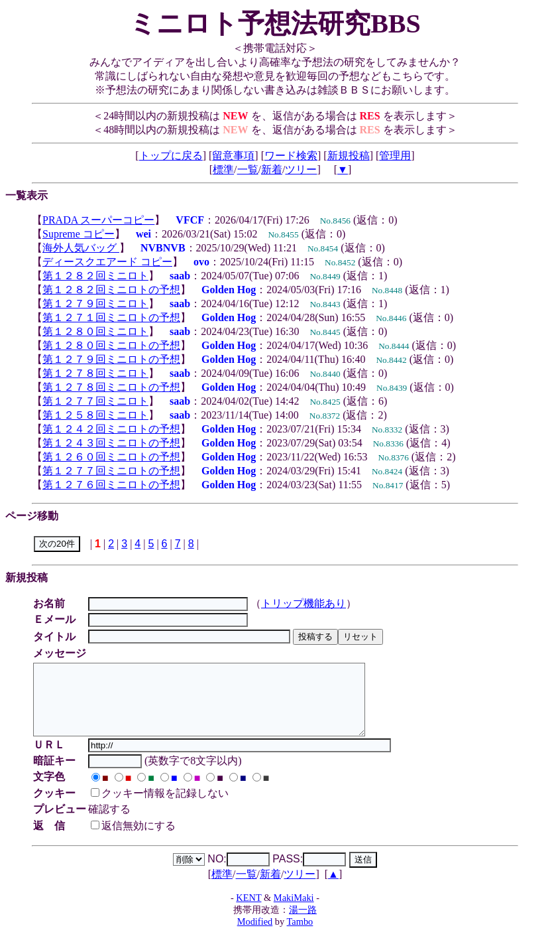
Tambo (300, 935)
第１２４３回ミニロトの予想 (111, 442)
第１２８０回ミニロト (95, 331)
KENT (248, 911)
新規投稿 (348, 155)
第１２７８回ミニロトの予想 (111, 387)
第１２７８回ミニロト (95, 373)
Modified (255, 935)
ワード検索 (290, 155)
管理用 (395, 155)
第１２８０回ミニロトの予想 (111, 345)
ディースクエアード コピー (107, 261)
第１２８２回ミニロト (95, 275)
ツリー (301, 169)
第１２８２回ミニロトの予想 (111, 289)
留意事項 (233, 155)
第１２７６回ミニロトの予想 (111, 484)
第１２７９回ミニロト (95, 303)
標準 (223, 169)
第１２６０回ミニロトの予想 (111, 456)
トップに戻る (171, 155)
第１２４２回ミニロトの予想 (111, 429)
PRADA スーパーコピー (98, 220)
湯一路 (303, 923)
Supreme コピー (78, 233)
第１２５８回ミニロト (95, 415)
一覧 (247, 169)
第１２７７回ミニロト (95, 401)
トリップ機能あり (305, 603)
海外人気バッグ (80, 247)
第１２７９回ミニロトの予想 (111, 359)
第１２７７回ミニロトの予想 (111, 470)
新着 (271, 169)
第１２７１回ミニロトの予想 (111, 317)
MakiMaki (294, 911)
